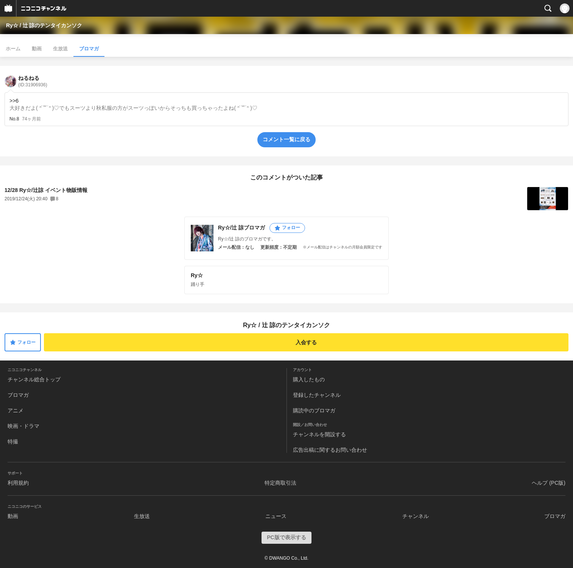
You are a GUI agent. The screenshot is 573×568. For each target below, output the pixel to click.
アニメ (15, 410)
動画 (37, 48)
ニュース (275, 516)
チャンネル (415, 516)
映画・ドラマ (23, 426)
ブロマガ (89, 48)
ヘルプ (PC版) (548, 483)
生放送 (60, 48)
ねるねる (32, 81)
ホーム (13, 48)
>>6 (14, 101)
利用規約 (18, 483)
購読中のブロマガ (314, 410)
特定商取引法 (280, 483)
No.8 (14, 119)
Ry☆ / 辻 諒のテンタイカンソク (44, 25)
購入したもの (309, 379)
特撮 (13, 441)
